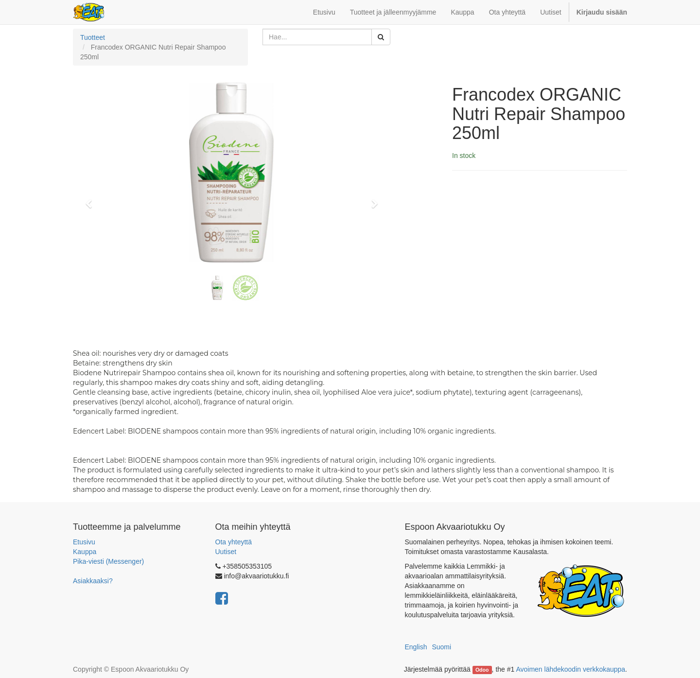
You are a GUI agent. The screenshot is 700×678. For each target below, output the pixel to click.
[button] (92, 199)
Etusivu (84, 542)
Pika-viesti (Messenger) (108, 561)
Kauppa (84, 552)
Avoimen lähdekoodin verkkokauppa (570, 669)
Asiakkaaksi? (93, 581)
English (416, 647)
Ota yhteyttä (233, 542)
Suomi (441, 647)
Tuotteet (92, 37)
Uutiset (226, 552)
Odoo (482, 670)
